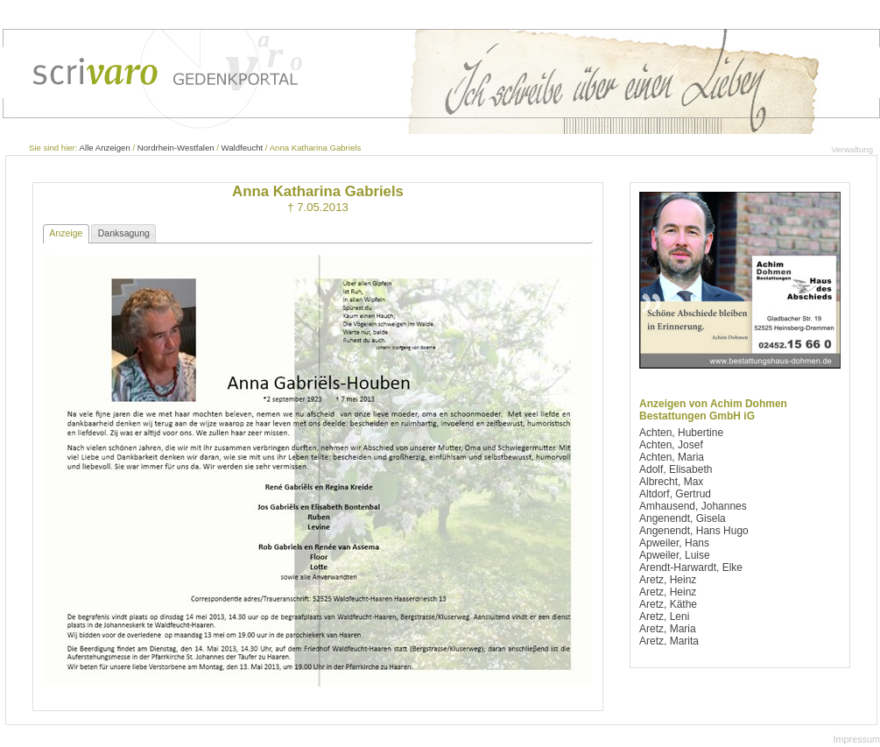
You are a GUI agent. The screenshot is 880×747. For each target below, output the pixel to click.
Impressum (857, 739)
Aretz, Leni (664, 616)
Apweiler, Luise (674, 555)
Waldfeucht (243, 147)
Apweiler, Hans (674, 543)
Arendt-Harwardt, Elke (691, 567)
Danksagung (124, 233)
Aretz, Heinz (667, 580)
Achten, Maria (671, 457)
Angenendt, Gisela (682, 518)
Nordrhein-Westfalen (176, 147)
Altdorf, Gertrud (675, 494)
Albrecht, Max (671, 482)
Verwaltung (852, 149)
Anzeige (65, 233)
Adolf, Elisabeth (675, 469)
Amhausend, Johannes (693, 506)
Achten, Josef (671, 445)
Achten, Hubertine (681, 432)
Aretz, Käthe (668, 604)
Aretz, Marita (669, 641)
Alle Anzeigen (105, 147)
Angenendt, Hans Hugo (694, 531)
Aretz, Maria (667, 629)
